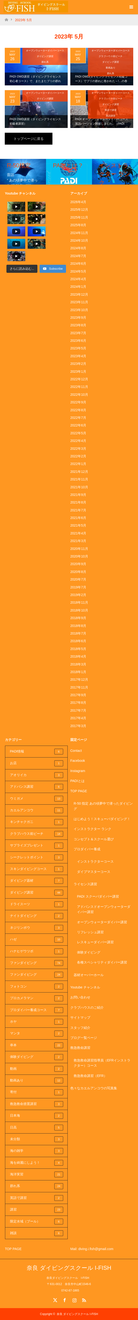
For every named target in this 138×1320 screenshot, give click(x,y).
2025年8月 (78, 225)
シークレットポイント (36, 857)
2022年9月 (78, 402)
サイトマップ (80, 1017)
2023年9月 (78, 317)
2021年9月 (78, 495)
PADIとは (77, 781)
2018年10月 (79, 610)
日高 (36, 1127)
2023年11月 (79, 302)
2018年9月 (78, 618)
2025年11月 (79, 217)
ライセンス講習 (85, 884)
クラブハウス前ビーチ (111, 56)
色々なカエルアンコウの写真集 (93, 1088)
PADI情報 (36, 751)
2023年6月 (78, 340)
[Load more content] (21, 243)
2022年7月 (78, 418)
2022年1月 (78, 464)
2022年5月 (78, 433)
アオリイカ (36, 775)
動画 (36, 1069)
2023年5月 (78, 348)
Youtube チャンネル (85, 987)
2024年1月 (78, 286)
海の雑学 (36, 1151)
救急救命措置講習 (36, 1104)
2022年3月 (78, 448)
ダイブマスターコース (93, 872)
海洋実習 (36, 1174)
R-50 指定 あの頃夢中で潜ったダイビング (103, 806)
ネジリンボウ (36, 928)
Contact (76, 751)
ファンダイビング (36, 963)
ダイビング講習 (45, 56)
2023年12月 (79, 294)
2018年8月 (78, 626)
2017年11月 (79, 687)
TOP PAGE (78, 791)
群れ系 (45, 62)
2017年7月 (78, 710)
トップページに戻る (29, 139)
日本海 (36, 1116)
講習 (36, 1209)
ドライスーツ (36, 904)
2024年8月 (78, 248)
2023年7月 (78, 333)
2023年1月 (78, 371)
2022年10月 (79, 394)
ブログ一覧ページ (83, 1038)
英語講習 (110, 115)
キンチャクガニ (36, 822)
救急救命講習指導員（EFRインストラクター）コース (102, 1062)
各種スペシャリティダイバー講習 (102, 962)
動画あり (110, 67)
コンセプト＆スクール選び (94, 839)
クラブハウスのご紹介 (87, 1007)
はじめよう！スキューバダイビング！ (102, 819)
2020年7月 (78, 579)
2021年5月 (78, 525)
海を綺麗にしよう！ (36, 1163)
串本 (36, 1045)
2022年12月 (79, 379)
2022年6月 (78, 425)
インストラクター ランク (92, 829)
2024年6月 (78, 263)
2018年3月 (78, 664)
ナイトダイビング (36, 916)
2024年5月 (78, 271)
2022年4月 (78, 441)
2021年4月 (78, 533)
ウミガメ (36, 799)
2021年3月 (78, 541)
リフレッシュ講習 (90, 932)
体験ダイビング (36, 1057)
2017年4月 (78, 718)
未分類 (36, 1139)
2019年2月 (78, 595)
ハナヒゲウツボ (36, 951)
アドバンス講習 (36, 787)
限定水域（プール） (36, 1221)
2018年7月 (78, 633)
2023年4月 (78, 356)
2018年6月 (78, 641)
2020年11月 (79, 549)
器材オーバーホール (89, 975)
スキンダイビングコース (36, 869)
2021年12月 (79, 472)
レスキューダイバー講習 (95, 942)
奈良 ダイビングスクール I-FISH (69, 1268)
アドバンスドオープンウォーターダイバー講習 (103, 909)
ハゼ (36, 939)
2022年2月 (78, 456)
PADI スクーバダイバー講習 (98, 896)
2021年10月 (79, 487)
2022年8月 (78, 410)
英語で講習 (111, 110)
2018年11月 (79, 602)
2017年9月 (78, 695)
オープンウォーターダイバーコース (45, 50)
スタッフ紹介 (80, 1028)
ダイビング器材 (36, 881)
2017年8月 (78, 702)
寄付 (36, 1092)
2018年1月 (78, 672)
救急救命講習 (80, 1048)
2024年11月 (79, 233)
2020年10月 (79, 556)
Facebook (77, 761)
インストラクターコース (95, 861)
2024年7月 (78, 256)
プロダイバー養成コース (36, 1010)
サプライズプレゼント (36, 845)
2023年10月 (79, 310)
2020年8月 (78, 572)
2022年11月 (79, 387)
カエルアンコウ (36, 810)
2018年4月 (78, 656)
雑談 (36, 1233)
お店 (36, 763)
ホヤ (36, 1022)
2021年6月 (78, 518)
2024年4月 (78, 279)
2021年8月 (78, 502)
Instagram (77, 771)
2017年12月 (79, 679)
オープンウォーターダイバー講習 (102, 922)
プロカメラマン (36, 998)
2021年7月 (78, 510)
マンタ (36, 1033)
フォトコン (36, 986)
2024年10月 (79, 240)
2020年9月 (78, 564)
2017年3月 (78, 726)
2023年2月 (78, 364)
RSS (83, 1299)
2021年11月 (79, 479)
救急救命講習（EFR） (90, 1076)
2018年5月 (78, 649)
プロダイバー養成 (87, 849)
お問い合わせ (80, 997)
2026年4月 (78, 202)
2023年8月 (78, 325)
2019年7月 (78, 587)
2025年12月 (79, 209)
